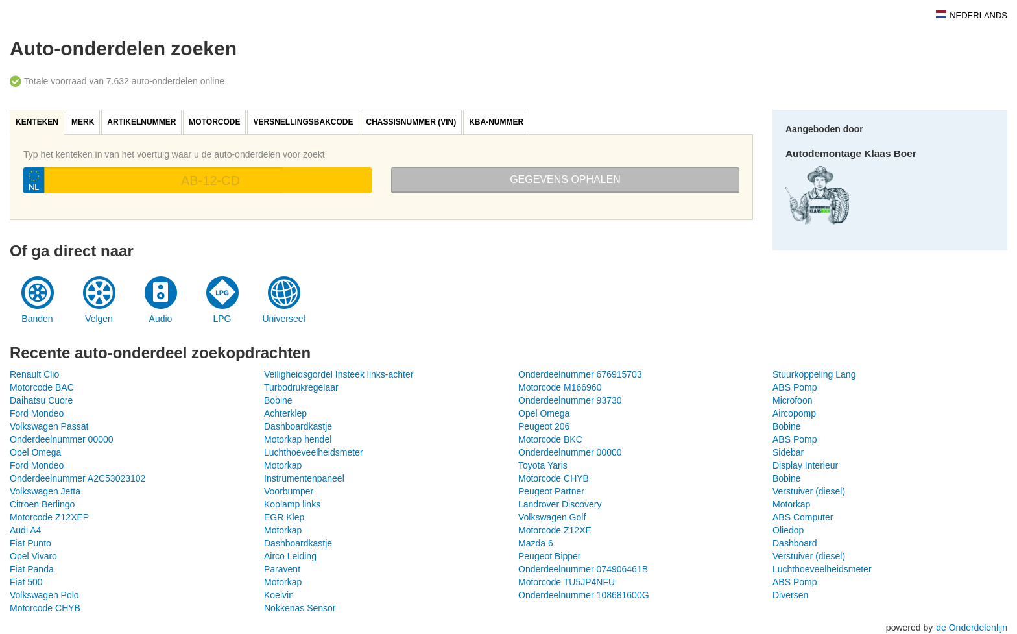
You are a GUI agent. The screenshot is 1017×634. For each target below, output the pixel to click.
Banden (37, 318)
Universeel (283, 318)
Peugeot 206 (543, 426)
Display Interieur (805, 465)
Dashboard (794, 543)
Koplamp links (292, 504)
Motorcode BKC (550, 439)
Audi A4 (25, 530)
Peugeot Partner (551, 491)
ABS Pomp (794, 387)
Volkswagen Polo (44, 595)
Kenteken (37, 122)
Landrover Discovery (559, 504)
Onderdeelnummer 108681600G (583, 595)
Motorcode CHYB (553, 478)
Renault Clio (34, 374)
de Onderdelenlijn (971, 627)
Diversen (790, 595)
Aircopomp (794, 413)
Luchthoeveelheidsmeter (313, 452)
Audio (161, 318)
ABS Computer (802, 517)
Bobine (278, 400)
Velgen (99, 318)
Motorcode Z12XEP (49, 517)
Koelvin (279, 595)
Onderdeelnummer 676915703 (580, 374)
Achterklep (285, 413)
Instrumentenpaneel (304, 478)
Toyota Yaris (543, 465)
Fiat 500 (26, 582)
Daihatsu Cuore (41, 400)
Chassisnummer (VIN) (411, 122)
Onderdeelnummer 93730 (570, 400)
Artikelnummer (141, 122)
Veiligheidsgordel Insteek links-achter (338, 374)
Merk (82, 122)
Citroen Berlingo (42, 504)
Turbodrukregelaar (301, 387)
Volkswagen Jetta (45, 491)
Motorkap (283, 465)
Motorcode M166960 (559, 387)
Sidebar (788, 452)
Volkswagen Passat (49, 426)
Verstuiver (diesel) (808, 491)
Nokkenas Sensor (300, 608)
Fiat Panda (32, 569)
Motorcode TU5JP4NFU (566, 582)
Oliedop (788, 530)
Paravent (282, 569)
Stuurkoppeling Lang (813, 374)
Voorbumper (288, 491)
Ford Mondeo (37, 413)
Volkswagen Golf (552, 517)
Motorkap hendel (297, 439)
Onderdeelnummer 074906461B (583, 569)
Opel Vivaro (33, 556)
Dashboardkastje (298, 426)
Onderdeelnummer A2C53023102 (77, 478)
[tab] (38, 122)
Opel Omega (543, 413)
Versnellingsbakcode (303, 122)
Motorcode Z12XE (555, 530)
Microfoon (792, 400)
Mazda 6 (535, 543)
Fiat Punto (30, 543)
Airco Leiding (290, 556)
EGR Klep (284, 517)
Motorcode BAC (42, 387)
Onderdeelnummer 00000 (62, 439)
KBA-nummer (496, 122)
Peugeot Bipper (549, 556)
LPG (222, 318)
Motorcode (214, 122)
